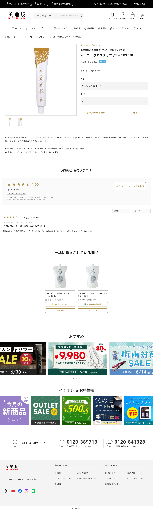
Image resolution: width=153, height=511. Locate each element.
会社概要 (58, 484)
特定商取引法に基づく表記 (87, 478)
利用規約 (58, 473)
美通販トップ (10, 37)
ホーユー (86, 45)
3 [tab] (79, 378)
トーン (83, 94)
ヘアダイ (40, 37)
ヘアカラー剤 (26, 37)
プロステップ (95, 45)
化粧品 (101, 28)
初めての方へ (132, 473)
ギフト (137, 28)
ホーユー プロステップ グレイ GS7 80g (65, 37)
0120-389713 (82, 442)
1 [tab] (73, 378)
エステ (125, 28)
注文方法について (111, 484)
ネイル (113, 28)
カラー (83, 79)
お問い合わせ (140, 4)
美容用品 (75, 28)
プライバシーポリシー (63, 478)
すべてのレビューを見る (16, 202)
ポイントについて (111, 478)
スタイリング (60, 28)
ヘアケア (45, 28)
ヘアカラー (30, 28)
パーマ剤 (16, 28)
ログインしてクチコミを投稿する (129, 195)
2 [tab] (76, 378)
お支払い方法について (135, 478)
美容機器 (89, 28)
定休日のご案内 (82, 473)
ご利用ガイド (110, 473)
